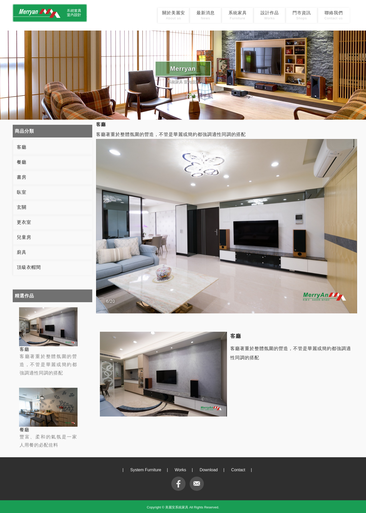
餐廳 (21, 162)
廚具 (21, 252)
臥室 (21, 192)
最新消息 (205, 15)
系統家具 (237, 15)
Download (209, 470)
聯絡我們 (333, 15)
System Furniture (145, 470)
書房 (21, 177)
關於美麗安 (173, 15)
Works (180, 470)
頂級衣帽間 (29, 267)
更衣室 (24, 222)
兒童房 (24, 237)
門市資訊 (302, 15)
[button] (352, 226)
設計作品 (270, 15)
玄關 (21, 207)
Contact (238, 470)
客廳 (21, 147)
